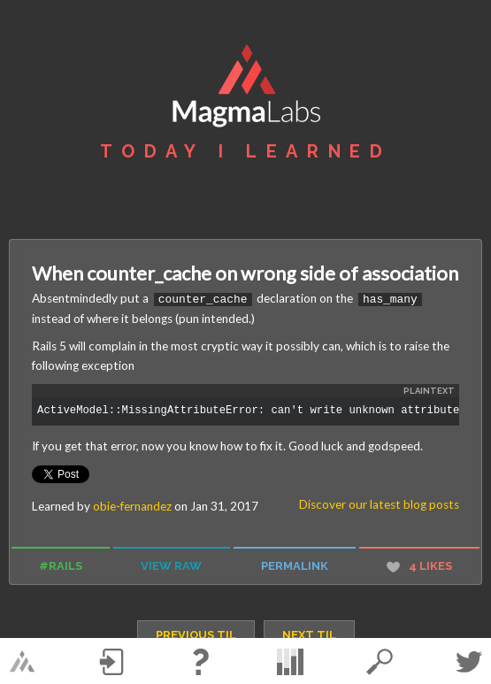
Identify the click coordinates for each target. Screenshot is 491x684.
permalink (294, 565)
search (379, 662)
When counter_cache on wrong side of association (245, 273)
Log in (111, 662)
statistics (290, 662)
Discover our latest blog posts (379, 503)
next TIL (309, 634)
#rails (60, 565)
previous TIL (196, 634)
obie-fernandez (132, 505)
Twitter (469, 662)
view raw (171, 565)
